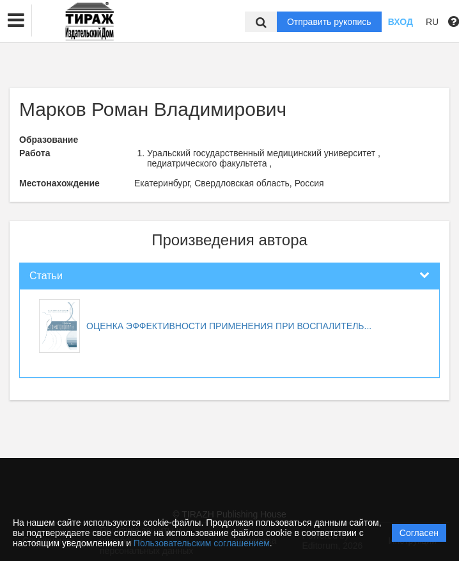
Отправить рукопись (329, 22)
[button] (16, 20)
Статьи (46, 275)
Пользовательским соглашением (202, 543)
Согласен (419, 533)
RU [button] (432, 22)
